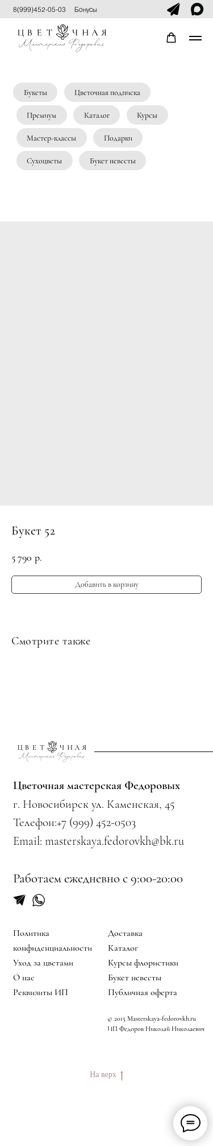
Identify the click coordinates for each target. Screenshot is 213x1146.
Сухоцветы (44, 161)
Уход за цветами (43, 962)
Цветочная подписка (107, 92)
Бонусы (85, 9)
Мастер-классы (51, 138)
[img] (52, 751)
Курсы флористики (143, 962)
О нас (24, 977)
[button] (171, 37)
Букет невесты (113, 161)
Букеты (35, 92)
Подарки (118, 138)
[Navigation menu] (195, 38)
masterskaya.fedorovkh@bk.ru (114, 841)
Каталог (97, 115)
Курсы (147, 115)
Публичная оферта (142, 992)
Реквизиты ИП (40, 992)
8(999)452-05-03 (39, 9)
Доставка (125, 933)
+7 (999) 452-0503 (96, 822)
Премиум (41, 115)
